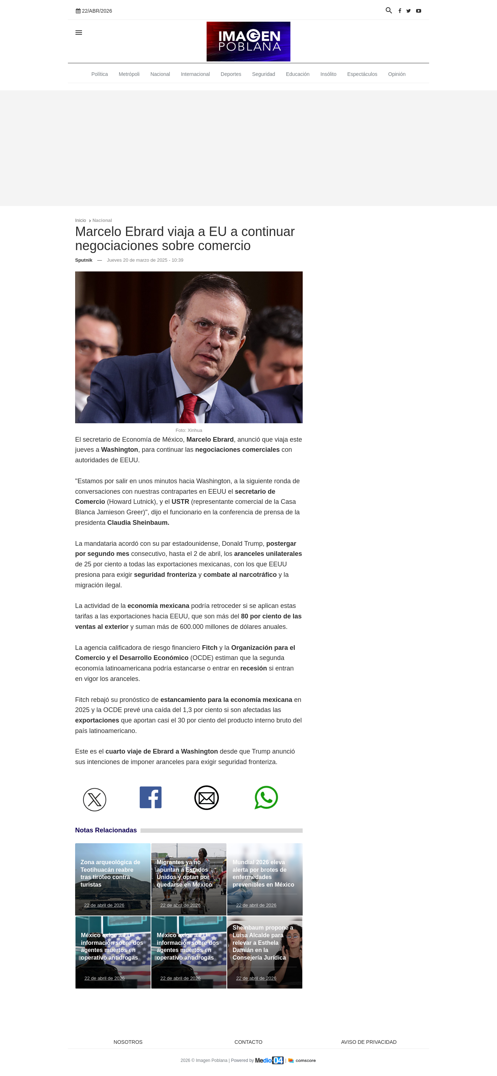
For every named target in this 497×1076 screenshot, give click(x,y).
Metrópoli (129, 74)
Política (99, 74)
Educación (298, 74)
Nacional (160, 74)
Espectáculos (362, 74)
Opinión (397, 74)
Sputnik (83, 260)
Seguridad (263, 74)
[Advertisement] (248, 148)
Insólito (328, 74)
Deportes (231, 74)
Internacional (195, 74)
